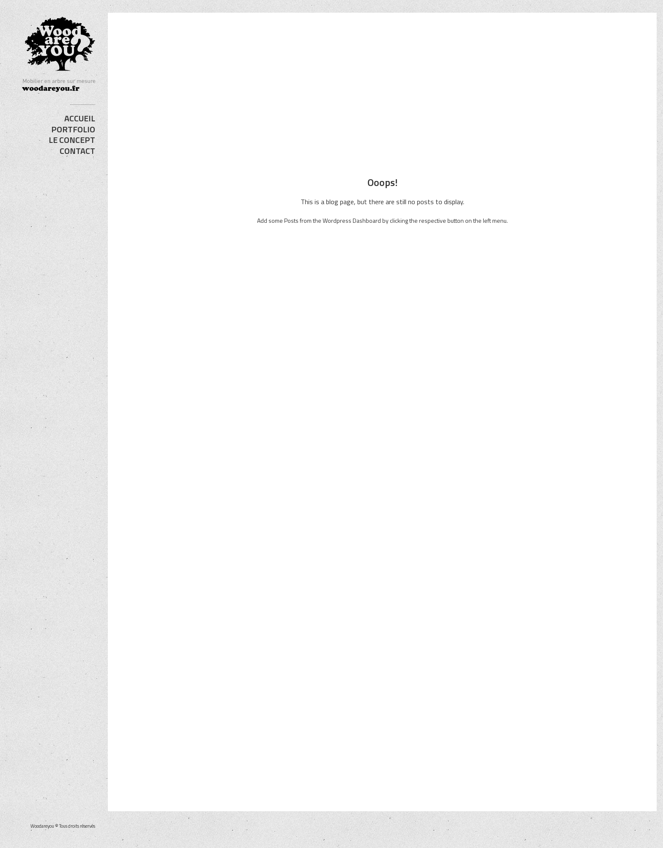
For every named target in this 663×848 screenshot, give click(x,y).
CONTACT (77, 150)
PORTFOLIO (73, 129)
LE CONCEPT (72, 139)
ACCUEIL (79, 118)
